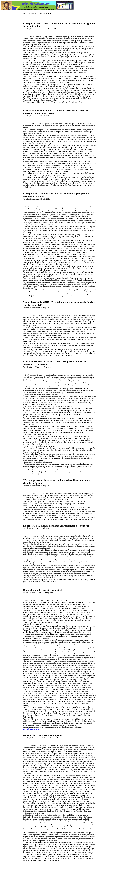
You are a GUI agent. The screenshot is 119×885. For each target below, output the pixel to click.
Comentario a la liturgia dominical (42, 590)
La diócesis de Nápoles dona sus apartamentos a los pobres (56, 525)
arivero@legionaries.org (32, 729)
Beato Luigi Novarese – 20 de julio (42, 735)
